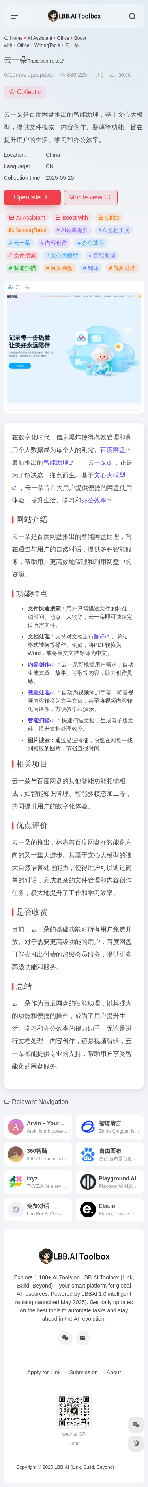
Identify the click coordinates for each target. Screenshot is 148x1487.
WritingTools (47, 45)
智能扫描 (39, 720)
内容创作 (39, 664)
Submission (83, 1372)
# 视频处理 (122, 268)
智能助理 (56, 462)
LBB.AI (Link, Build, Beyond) (84, 1467)
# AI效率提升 (72, 230)
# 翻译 (91, 268)
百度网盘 (113, 450)
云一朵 (97, 462)
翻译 (99, 636)
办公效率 (94, 500)
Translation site (46, 61)
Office (63, 38)
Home (16, 38)
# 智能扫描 (22, 268)
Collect (25, 92)
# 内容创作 (54, 243)
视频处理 (39, 692)
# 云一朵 (19, 243)
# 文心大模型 (62, 255)
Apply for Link (44, 1372)
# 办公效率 (90, 243)
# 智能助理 (101, 255)
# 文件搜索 (22, 255)
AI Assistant (40, 38)
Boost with (71, 217)
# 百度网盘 (59, 268)
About (114, 1372)
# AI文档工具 (114, 230)
